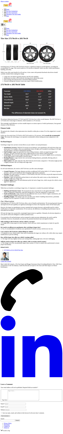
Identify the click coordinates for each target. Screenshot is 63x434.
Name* (2, 405)
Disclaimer (7, 426)
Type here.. (5, 402)
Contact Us (7, 428)
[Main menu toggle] (3, 24)
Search (2, 420)
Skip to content (5, 1)
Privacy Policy (8, 425)
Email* (2, 408)
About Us (6, 429)
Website (3, 412)
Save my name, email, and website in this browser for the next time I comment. (23, 415)
